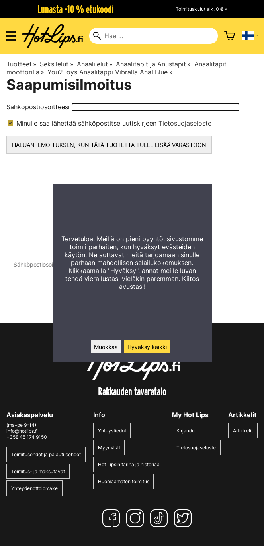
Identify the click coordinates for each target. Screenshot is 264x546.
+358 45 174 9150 (26, 437)
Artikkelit (243, 431)
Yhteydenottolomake (34, 488)
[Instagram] (136, 518)
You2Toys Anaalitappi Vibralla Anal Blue (109, 72)
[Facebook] (112, 518)
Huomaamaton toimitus (123, 481)
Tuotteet (21, 64)
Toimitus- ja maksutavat (38, 471)
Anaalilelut (95, 64)
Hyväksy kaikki (147, 346)
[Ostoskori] (229, 36)
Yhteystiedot (112, 431)
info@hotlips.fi (22, 431)
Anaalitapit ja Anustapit (153, 64)
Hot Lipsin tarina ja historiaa (129, 464)
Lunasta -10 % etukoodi (75, 9)
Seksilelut (56, 64)
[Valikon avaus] (11, 36)
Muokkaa (106, 346)
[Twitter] (184, 518)
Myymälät (109, 448)
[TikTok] (160, 518)
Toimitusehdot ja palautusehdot (46, 454)
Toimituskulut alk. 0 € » (201, 9)
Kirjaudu (185, 431)
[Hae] (153, 36)
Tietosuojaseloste (184, 123)
